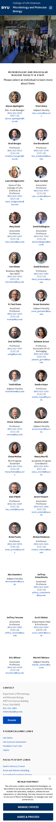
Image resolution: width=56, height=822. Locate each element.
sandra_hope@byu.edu (41, 395)
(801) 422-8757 (41, 189)
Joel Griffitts (15, 339)
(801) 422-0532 (14, 274)
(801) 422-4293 (41, 462)
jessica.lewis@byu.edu (41, 426)
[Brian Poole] (15, 523)
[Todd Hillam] (15, 373)
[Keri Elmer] (15, 256)
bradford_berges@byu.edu (15, 156)
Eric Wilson (14, 651)
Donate (12, 713)
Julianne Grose (41, 339)
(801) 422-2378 (41, 150)
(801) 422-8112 (14, 150)
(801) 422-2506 (41, 502)
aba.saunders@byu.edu (14, 577)
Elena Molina (14, 452)
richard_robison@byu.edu (41, 545)
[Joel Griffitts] (15, 330)
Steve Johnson (14, 418)
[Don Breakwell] (41, 134)
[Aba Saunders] (15, 560)
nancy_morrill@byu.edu (41, 469)
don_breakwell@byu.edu (41, 156)
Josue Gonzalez (41, 302)
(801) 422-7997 (14, 346)
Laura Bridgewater (14, 180)
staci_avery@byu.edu (41, 114)
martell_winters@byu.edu (41, 659)
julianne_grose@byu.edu (41, 358)
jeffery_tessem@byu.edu (14, 628)
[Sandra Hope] (41, 373)
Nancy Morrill (41, 452)
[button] (50, 778)
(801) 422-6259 (41, 621)
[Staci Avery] (41, 97)
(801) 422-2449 (14, 499)
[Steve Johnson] (15, 410)
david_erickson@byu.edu (41, 278)
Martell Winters (41, 651)
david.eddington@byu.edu (41, 241)
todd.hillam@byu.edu (15, 389)
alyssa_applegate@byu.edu (14, 119)
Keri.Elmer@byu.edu (14, 279)
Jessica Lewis (41, 418)
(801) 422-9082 (14, 621)
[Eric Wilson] (15, 643)
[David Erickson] (41, 256)
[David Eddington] (41, 216)
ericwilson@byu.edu (15, 666)
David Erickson (41, 265)
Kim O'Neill (14, 492)
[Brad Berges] (15, 134)
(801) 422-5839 (14, 113)
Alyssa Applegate (15, 106)
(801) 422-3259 (14, 311)
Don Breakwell (41, 143)
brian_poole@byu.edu (14, 545)
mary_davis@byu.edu (14, 241)
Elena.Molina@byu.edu (14, 469)
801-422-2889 (10, 701)
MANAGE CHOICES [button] (28, 807)
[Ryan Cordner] (41, 171)
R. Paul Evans (14, 302)
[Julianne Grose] (41, 330)
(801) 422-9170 (14, 425)
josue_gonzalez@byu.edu (41, 310)
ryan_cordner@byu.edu (41, 196)
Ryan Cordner (41, 180)
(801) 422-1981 (41, 271)
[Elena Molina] (15, 444)
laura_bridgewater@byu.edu (15, 201)
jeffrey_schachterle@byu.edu (41, 588)
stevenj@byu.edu (15, 430)
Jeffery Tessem (15, 611)
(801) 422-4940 (41, 351)
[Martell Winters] (41, 643)
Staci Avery (41, 106)
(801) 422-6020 (41, 581)
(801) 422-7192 (41, 234)
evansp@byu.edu (15, 317)
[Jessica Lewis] (41, 410)
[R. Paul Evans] (15, 293)
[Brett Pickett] (41, 484)
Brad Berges (14, 143)
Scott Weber (41, 611)
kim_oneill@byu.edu (15, 504)
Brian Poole (15, 532)
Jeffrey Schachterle (41, 570)
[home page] (5, 7)
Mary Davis (14, 225)
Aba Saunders (15, 569)
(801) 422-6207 (14, 234)
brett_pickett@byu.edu (41, 508)
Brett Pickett (41, 492)
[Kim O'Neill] (15, 484)
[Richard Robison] (41, 523)
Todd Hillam (15, 381)
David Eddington (41, 225)
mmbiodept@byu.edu (13, 705)
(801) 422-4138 (14, 661)
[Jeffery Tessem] (15, 603)
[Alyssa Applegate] (15, 97)
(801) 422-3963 (14, 195)
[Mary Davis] (15, 216)
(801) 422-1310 (41, 388)
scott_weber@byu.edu (41, 628)
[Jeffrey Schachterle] (41, 560)
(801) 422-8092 (14, 539)
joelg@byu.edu (15, 351)
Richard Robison (41, 532)
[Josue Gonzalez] (41, 293)
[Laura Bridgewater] (15, 171)
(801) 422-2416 (41, 539)
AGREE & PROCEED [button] (28, 817)
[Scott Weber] (41, 603)
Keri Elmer (14, 265)
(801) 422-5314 (14, 462)
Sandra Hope (41, 381)
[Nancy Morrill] (41, 444)
